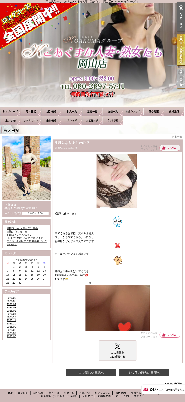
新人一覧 (72, 111)
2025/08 (11, 329)
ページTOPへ (175, 383)
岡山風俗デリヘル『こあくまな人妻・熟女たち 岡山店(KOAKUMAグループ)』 (92, 55)
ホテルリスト (31, 120)
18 (32, 274)
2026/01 (11, 313)
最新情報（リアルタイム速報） (51, 120)
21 (7, 278)
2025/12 (11, 317)
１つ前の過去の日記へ (144, 372)
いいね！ (173, 147)
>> (35, 259)
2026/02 (11, 310)
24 (26, 278)
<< (17, 259)
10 (26, 270)
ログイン (139, 396)
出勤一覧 (92, 111)
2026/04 (11, 304)
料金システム (133, 111)
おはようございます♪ (19, 234)
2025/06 (11, 336)
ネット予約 (113, 120)
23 (20, 278)
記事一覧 (177, 136)
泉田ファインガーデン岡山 (22, 228)
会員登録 (174, 111)
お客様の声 (92, 120)
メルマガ (72, 120)
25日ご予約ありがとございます (25, 237)
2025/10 (11, 323)
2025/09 (11, 326)
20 (44, 274)
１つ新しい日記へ (91, 372)
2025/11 (11, 320)
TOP (10, 111)
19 (38, 274)
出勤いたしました (17, 231)
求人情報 (10, 120)
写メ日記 (31, 111)
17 (26, 274)
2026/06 (11, 297)
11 (32, 270)
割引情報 (51, 111)
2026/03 (11, 307)
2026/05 (11, 301)
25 (32, 278)
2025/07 (11, 333)
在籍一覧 (113, 111)
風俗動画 (153, 111)
